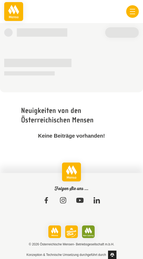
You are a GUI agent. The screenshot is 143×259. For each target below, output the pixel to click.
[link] (13, 11)
